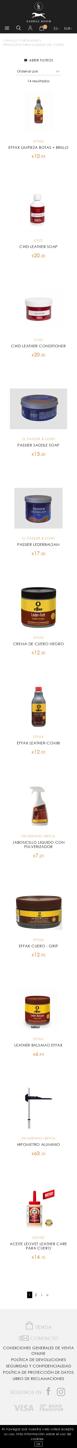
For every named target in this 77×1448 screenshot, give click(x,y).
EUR (67, 28)
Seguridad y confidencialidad (38, 1366)
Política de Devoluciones (38, 1359)
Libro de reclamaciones (38, 1378)
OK (38, 1444)
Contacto (38, 1337)
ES (55, 28)
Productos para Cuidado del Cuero (33, 45)
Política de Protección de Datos (38, 1372)
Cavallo (10, 40)
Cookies (37, 1439)
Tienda (38, 1325)
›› (47, 1295)
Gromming (30, 40)
